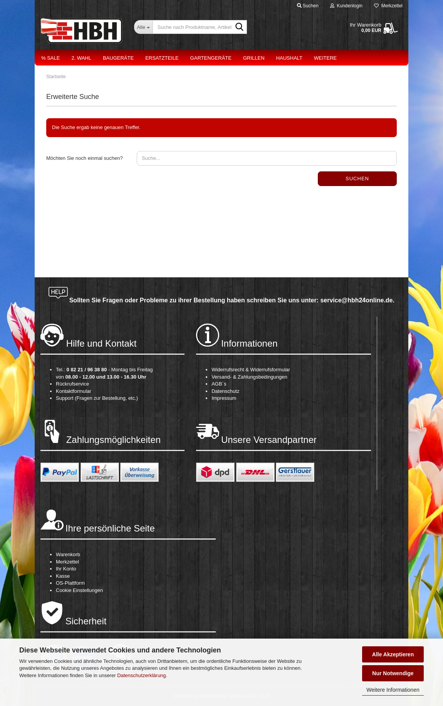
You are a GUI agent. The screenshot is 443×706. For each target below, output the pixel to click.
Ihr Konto (66, 569)
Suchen (357, 178)
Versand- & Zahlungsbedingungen (249, 377)
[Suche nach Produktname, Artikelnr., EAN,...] (143, 27)
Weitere (325, 58)
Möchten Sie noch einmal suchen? (84, 158)
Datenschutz (225, 391)
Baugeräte (118, 58)
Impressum (223, 398)
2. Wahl (81, 58)
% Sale (50, 58)
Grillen (254, 58)
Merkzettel (388, 5)
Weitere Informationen (392, 690)
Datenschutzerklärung (141, 675)
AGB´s (218, 384)
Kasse (63, 576)
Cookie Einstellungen (79, 590)
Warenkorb (68, 554)
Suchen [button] (308, 5)
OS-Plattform (70, 583)
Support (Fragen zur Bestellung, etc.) (97, 398)
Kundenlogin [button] (346, 5)
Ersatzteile (161, 58)
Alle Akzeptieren (393, 654)
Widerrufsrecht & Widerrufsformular (250, 369)
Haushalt (289, 58)
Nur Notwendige (392, 673)
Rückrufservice (72, 384)
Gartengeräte (211, 58)
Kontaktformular (73, 391)
